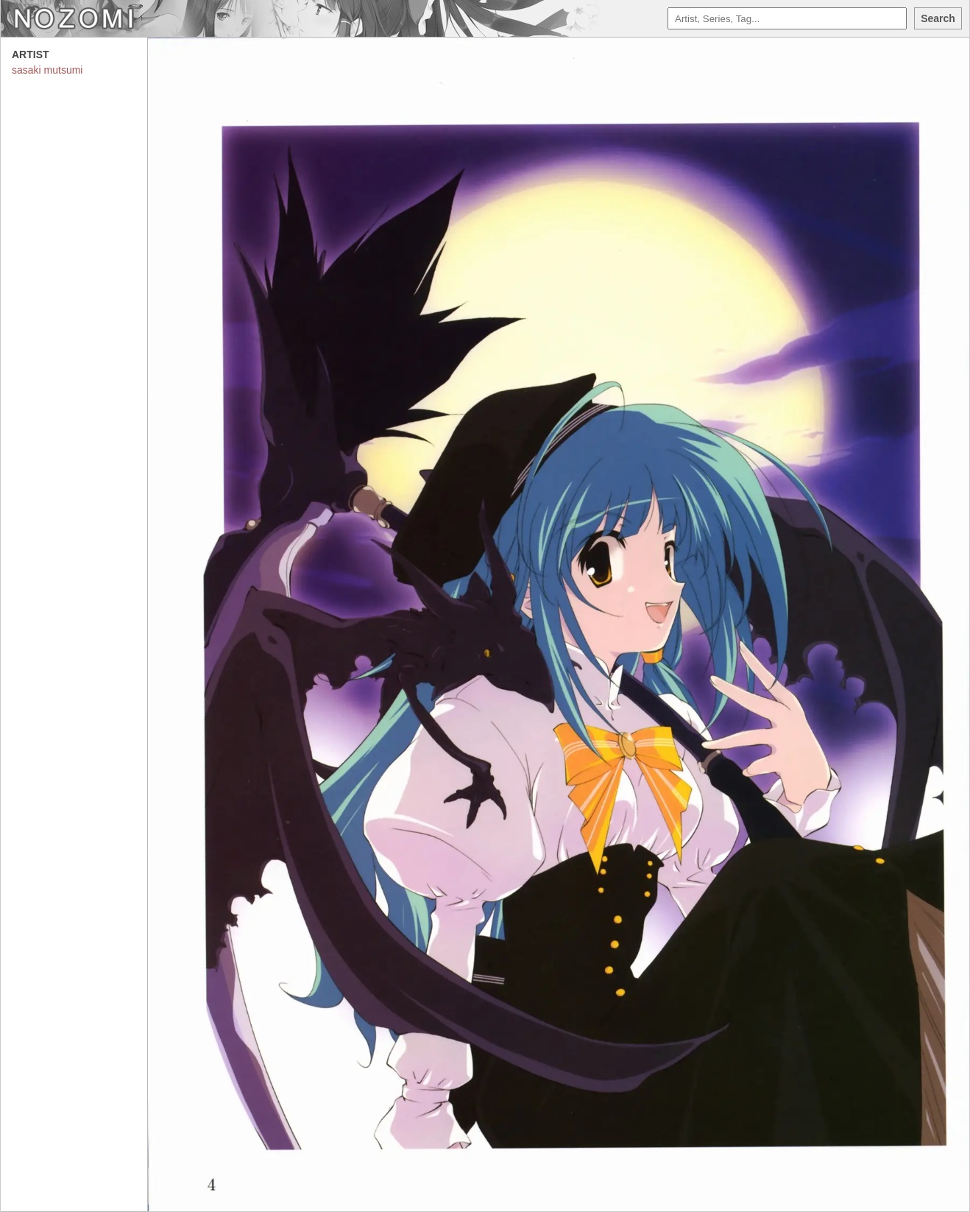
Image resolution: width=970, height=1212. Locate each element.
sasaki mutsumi (47, 70)
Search (938, 18)
